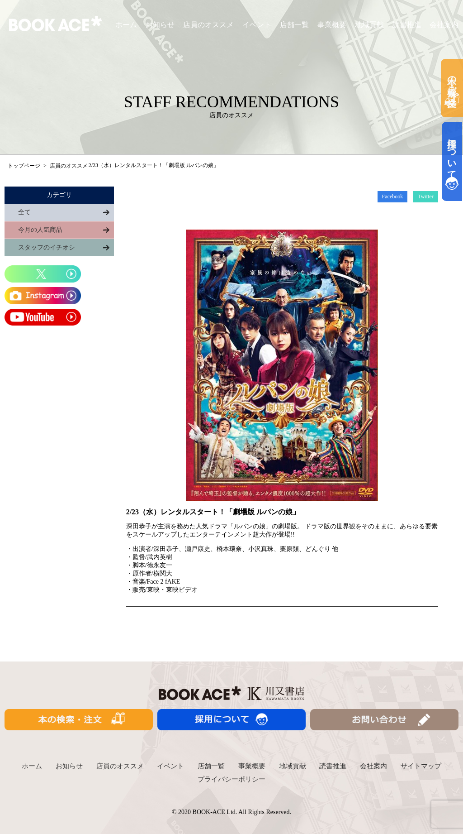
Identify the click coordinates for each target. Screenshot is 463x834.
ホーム (126, 25)
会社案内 (444, 25)
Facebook (392, 196)
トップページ (24, 166)
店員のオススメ (208, 25)
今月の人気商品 (40, 229)
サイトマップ (421, 766)
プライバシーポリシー (231, 779)
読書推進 (406, 25)
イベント (256, 25)
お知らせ (160, 25)
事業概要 (331, 25)
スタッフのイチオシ (46, 247)
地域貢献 (369, 25)
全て (24, 212)
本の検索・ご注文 (451, 88)
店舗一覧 (294, 25)
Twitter (425, 196)
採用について (451, 161)
